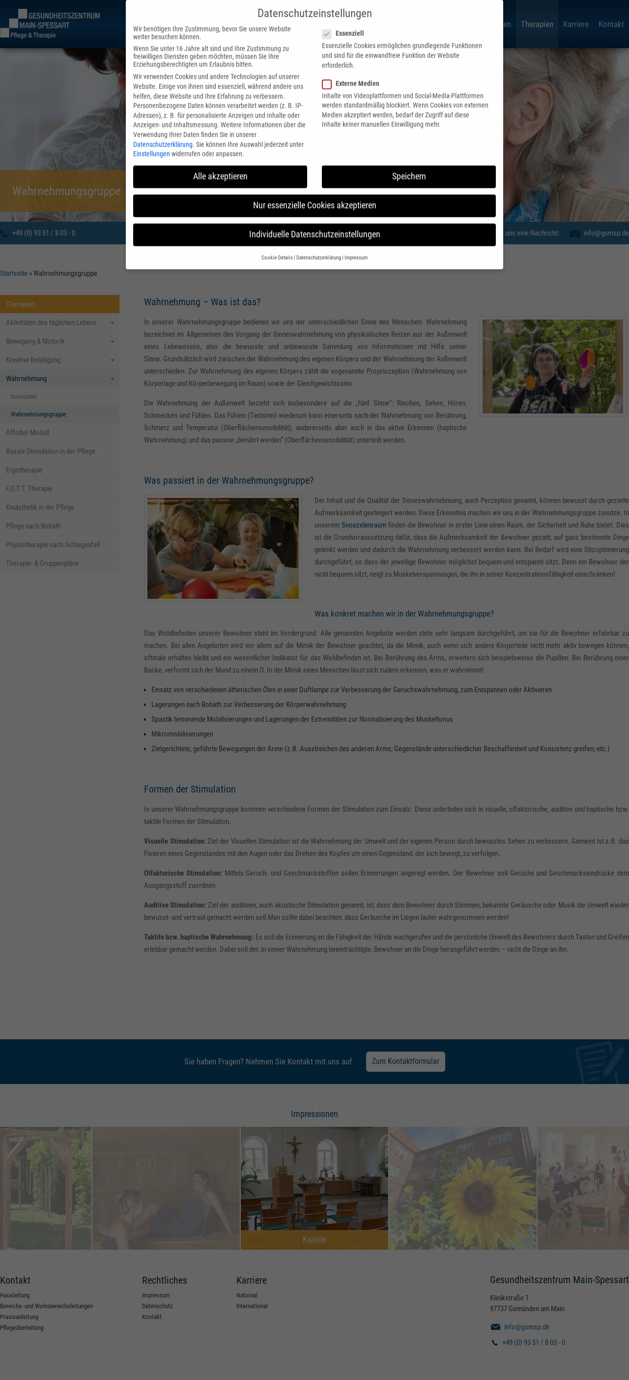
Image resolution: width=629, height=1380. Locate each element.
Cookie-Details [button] (277, 243)
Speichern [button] (409, 163)
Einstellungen (151, 140)
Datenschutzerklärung (163, 130)
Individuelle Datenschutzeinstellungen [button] (314, 221)
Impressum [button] (356, 243)
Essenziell (346, 20)
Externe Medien (354, 69)
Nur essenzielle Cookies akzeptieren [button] (314, 192)
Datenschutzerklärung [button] (318, 243)
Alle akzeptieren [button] (220, 163)
